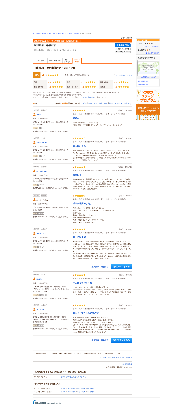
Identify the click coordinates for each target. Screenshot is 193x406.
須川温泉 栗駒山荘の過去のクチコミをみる (116, 357)
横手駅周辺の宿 (143, 84)
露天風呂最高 (79, 146)
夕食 (106, 103)
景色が (76, 118)
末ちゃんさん (41, 233)
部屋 (90, 103)
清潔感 (126, 103)
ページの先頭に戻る (125, 364)
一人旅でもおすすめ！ (83, 283)
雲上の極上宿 (79, 237)
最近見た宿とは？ (153, 53)
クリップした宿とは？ (152, 46)
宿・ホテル (36, 33)
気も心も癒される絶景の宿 (86, 313)
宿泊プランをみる (121, 266)
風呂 (95, 103)
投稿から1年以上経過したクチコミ (73, 377)
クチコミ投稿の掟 (87, 97)
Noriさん (39, 279)
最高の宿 (77, 175)
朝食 (101, 103)
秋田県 (44, 33)
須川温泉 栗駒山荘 (73, 33)
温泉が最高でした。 (82, 203)
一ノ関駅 (90, 389)
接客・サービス (115, 103)
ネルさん (39, 115)
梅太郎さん (40, 309)
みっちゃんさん (42, 142)
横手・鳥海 (52, 33)
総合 (85, 103)
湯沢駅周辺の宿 (143, 81)
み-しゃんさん (41, 171)
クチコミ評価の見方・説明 (124, 75)
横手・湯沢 (61, 33)
